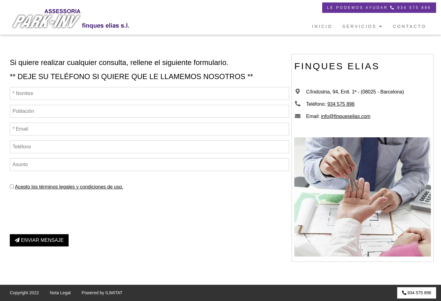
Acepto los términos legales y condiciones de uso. (69, 186)
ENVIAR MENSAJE (39, 240)
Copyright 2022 (24, 292)
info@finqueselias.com (345, 116)
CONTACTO (409, 26)
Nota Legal (60, 292)
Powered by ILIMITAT (101, 292)
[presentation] (56, 210)
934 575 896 (341, 104)
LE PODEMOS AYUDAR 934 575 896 (379, 8)
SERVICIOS (362, 26)
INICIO (322, 26)
